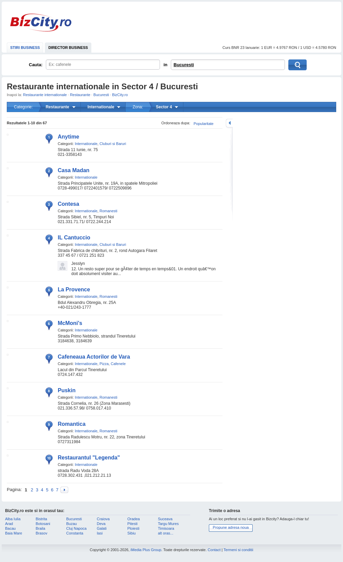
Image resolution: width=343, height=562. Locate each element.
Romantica (72, 424)
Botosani (43, 524)
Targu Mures (168, 524)
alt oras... (165, 533)
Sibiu (131, 533)
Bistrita (41, 519)
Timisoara (166, 528)
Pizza (104, 364)
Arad (9, 524)
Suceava (165, 519)
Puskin (66, 390)
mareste (229, 123)
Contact (214, 550)
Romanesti (109, 211)
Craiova (103, 519)
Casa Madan (73, 170)
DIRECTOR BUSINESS (68, 48)
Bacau (10, 528)
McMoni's (70, 323)
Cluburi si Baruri (113, 144)
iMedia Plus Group (145, 550)
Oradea (133, 519)
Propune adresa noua (231, 527)
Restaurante (80, 95)
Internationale (86, 144)
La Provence (74, 289)
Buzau (71, 524)
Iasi (100, 533)
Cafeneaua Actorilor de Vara (94, 357)
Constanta (74, 533)
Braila (40, 528)
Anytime (68, 137)
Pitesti (132, 524)
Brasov (41, 533)
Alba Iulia (12, 519)
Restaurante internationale (45, 95)
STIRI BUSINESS (25, 48)
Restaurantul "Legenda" (89, 457)
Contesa (68, 204)
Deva (101, 524)
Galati (102, 528)
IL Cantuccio (74, 237)
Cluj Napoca (76, 528)
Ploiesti (133, 528)
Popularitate (204, 124)
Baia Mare (13, 533)
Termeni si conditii (238, 550)
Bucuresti (184, 64)
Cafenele (118, 364)
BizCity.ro (40, 23)
